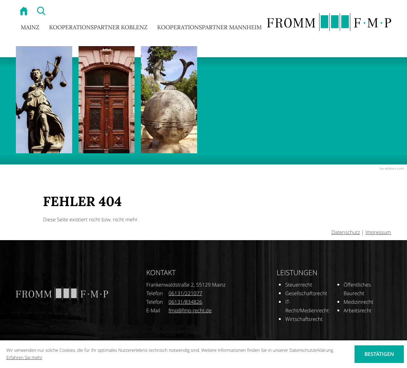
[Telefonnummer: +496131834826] (185, 302)
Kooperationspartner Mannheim (209, 28)
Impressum (378, 232)
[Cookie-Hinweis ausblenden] (379, 354)
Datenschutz (345, 232)
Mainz (30, 28)
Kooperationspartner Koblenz (98, 28)
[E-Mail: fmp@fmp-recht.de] (190, 310)
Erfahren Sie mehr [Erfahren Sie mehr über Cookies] (24, 358)
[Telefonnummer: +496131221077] (185, 293)
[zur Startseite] (24, 11)
